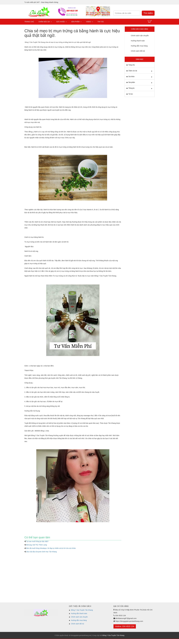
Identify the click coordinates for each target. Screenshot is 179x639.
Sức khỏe (61, 22)
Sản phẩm (76, 22)
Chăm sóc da (45, 22)
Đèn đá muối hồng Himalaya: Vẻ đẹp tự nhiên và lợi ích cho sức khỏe (51, 548)
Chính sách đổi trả (77, 624)
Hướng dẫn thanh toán (79, 613)
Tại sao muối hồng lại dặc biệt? (37, 541)
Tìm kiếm (148, 13)
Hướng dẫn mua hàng (79, 620)
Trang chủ (29, 22)
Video (89, 22)
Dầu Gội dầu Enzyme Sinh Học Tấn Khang (41, 552)
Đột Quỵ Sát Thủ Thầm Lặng (36, 545)
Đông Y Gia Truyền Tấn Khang (82, 610)
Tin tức (100, 22)
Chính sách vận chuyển (79, 617)
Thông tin (139, 88)
